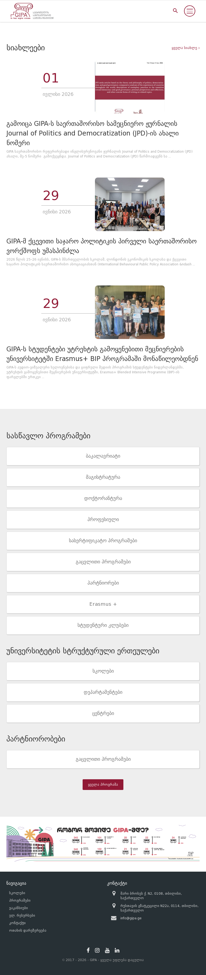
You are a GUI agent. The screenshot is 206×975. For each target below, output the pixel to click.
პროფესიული (103, 519)
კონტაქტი (17, 923)
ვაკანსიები (18, 908)
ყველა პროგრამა (103, 784)
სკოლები (103, 671)
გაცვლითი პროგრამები (103, 562)
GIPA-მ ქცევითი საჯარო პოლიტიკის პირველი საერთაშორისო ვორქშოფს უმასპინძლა (101, 246)
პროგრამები (20, 900)
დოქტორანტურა (103, 498)
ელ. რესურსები (22, 915)
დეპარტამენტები (103, 692)
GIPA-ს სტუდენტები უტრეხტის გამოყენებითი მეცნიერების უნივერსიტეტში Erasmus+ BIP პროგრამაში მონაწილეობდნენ (102, 354)
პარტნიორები (103, 583)
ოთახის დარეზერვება (27, 930)
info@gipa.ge (131, 918)
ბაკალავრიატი (103, 456)
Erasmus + (103, 604)
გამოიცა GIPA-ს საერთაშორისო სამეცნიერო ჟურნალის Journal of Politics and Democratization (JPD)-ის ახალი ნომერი (92, 133)
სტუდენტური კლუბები (103, 625)
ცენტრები (103, 713)
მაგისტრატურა (103, 477)
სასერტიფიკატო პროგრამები (103, 541)
